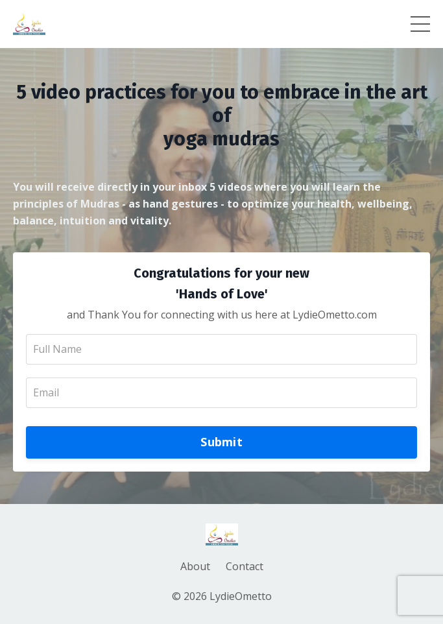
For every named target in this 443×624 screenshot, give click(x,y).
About (195, 566)
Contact (244, 566)
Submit (221, 442)
